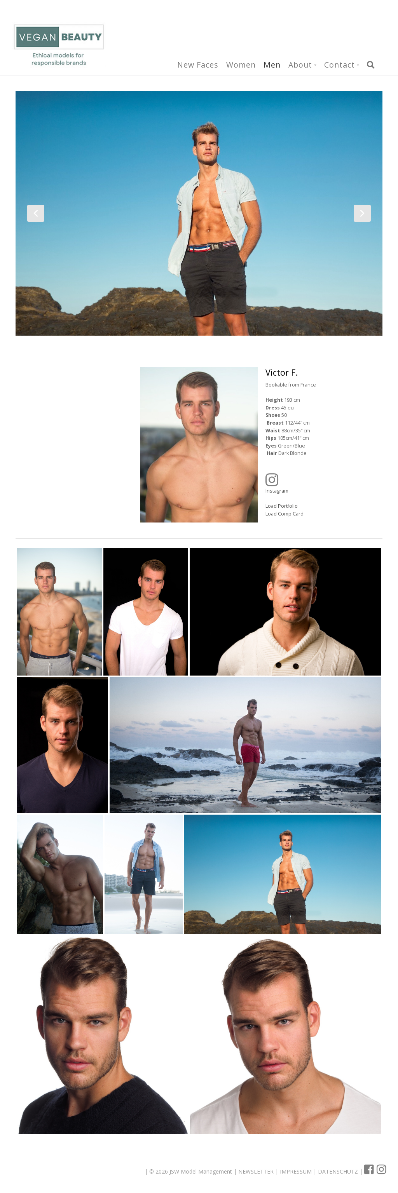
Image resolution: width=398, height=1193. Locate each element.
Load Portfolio (281, 506)
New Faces (197, 65)
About (300, 65)
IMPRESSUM (296, 1171)
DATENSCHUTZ (339, 1171)
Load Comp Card (284, 513)
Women (241, 65)
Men (272, 65)
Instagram (318, 483)
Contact (339, 65)
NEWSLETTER (256, 1171)
